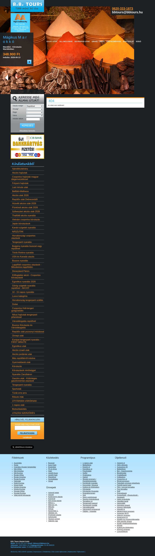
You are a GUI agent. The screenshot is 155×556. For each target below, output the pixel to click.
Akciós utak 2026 (20, 195)
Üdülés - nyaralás (89, 511)
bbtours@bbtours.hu (41, 543)
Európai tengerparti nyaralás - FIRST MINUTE (26, 341)
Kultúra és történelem (91, 487)
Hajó (50, 471)
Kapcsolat (128, 41)
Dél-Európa (18, 473)
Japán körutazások (20, 223)
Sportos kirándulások (91, 499)
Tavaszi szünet (54, 519)
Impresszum (37, 552)
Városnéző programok (91, 509)
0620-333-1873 (122, 8)
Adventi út (121, 463)
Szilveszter (52, 517)
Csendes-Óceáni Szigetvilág (25, 467)
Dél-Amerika (19, 471)
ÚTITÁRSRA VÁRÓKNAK (24, 401)
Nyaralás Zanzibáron (21, 374)
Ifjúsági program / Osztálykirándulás (90, 480)
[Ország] (34, 109)
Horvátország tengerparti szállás (27, 300)
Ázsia (16, 465)
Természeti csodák (90, 505)
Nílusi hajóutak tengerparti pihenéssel (24, 316)
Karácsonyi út (122, 517)
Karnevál (51, 499)
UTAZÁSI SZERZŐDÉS (23, 413)
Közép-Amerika (20, 487)
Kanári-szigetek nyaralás (23, 227)
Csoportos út (122, 479)
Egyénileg (52, 467)
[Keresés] (27, 125)
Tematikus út (87, 501)
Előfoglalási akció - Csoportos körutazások (26, 276)
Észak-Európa (19, 479)
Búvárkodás (121, 473)
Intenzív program (123, 515)
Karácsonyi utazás (55, 497)
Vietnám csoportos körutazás (25, 219)
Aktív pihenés (122, 465)
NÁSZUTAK (17, 231)
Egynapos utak (82, 41)
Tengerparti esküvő (90, 503)
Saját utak (51, 41)
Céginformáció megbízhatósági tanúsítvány (44, 15)
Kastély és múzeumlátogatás (128, 519)
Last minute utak (19, 187)
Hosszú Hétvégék (124, 507)
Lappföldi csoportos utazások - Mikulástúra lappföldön (26, 266)
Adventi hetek (53, 493)
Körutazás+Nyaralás (90, 491)
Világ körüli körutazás (22, 495)
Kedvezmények (113, 41)
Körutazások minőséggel (23, 370)
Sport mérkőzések (90, 497)
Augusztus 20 (122, 467)
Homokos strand (123, 505)
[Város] (34, 116)
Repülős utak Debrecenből (24, 199)
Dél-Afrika (18, 469)
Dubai (14, 304)
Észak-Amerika (20, 477)
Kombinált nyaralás (90, 483)
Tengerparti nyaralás (21, 242)
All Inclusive (66, 41)
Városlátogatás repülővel (23, 321)
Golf (118, 491)
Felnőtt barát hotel (124, 485)
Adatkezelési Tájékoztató (76, 552)
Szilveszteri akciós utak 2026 (25, 211)
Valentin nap (53, 521)
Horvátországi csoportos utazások (23, 237)
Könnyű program (123, 529)
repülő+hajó (52, 475)
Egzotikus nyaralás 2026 (23, 281)
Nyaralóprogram (89, 493)
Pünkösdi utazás (54, 515)
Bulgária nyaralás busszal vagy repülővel (26, 247)
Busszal (51, 463)
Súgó (138, 41)
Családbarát (121, 475)
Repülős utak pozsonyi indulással (27, 331)
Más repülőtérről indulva (23, 358)
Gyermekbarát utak (20, 362)
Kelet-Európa (19, 483)
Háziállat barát (122, 501)
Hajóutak (17, 481)
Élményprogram (123, 481)
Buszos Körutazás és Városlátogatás (21, 326)
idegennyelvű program (125, 511)
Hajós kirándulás (123, 499)
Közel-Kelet (18, 485)
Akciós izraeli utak (20, 350)
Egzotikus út (87, 469)
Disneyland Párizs (20, 271)
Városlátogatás (88, 507)
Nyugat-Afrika (19, 491)
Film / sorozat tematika (126, 487)
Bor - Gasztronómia (124, 471)
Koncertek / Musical (90, 485)
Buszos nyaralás (19, 261)
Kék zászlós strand (124, 521)
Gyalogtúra (87, 475)
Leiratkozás (27, 437)
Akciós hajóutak (19, 173)
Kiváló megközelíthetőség (127, 523)
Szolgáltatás (53, 479)
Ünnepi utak (17, 336)
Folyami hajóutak (19, 183)
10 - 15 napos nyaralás (22, 292)
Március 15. (52, 505)
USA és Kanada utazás (22, 256)
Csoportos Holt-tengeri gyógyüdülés (22, 309)
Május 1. (51, 503)
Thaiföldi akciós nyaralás (23, 215)
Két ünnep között (54, 501)
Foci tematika (122, 489)
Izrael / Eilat (98, 41)
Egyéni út (86, 467)
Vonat (50, 481)
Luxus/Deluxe (122, 531)
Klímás (119, 525)
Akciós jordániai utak (21, 354)
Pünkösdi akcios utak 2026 (24, 207)
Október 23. (52, 513)
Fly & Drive (52, 469)
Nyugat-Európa (20, 493)
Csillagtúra (121, 477)
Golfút (85, 473)
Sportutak (16, 389)
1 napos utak (18, 405)
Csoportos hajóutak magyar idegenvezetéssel (25, 178)
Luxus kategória (19, 296)
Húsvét (51, 495)
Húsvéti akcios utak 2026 (23, 203)
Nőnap (50, 509)
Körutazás (16, 366)
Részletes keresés (27, 131)
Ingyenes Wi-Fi (123, 513)
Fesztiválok (87, 471)
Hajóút (85, 477)
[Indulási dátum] (33, 119)
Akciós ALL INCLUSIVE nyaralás (22, 552)
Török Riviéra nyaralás (22, 252)
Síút (84, 495)
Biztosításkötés (19, 409)
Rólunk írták (17, 397)
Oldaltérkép (46, 552)
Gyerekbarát (122, 493)
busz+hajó (52, 465)
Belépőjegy (87, 465)
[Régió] (34, 112)
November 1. (53, 511)
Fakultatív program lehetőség (128, 483)
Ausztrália (18, 463)
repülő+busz (53, 473)
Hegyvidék (121, 503)
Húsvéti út (121, 509)
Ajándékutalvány (19, 169)
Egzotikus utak (18, 346)
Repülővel (52, 477)
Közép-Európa (19, 489)
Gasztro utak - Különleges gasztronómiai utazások (24, 379)
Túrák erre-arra (19, 393)
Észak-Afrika (19, 475)
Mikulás (51, 507)
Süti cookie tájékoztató (59, 552)
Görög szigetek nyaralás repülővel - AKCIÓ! (23, 287)
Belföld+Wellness (20, 191)
